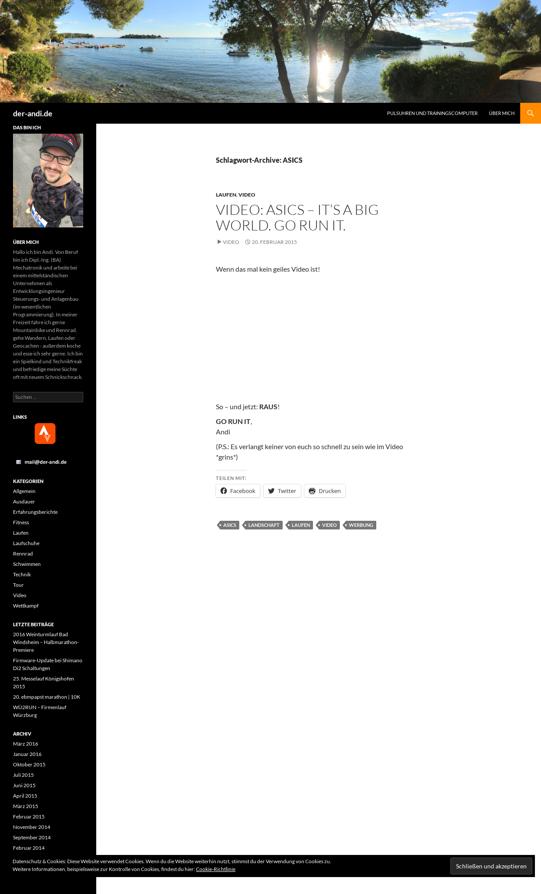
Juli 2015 (23, 775)
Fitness (21, 522)
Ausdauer (24, 501)
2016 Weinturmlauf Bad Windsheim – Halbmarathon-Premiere (46, 642)
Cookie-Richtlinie (215, 869)
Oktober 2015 (29, 764)
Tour (18, 585)
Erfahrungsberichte (35, 512)
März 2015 (25, 806)
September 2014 (32, 837)
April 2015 (25, 795)
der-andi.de (32, 113)
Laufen (226, 194)
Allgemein (24, 491)
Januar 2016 (27, 754)
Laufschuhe (26, 543)
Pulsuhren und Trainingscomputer (432, 113)
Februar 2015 (29, 816)
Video (246, 194)
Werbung (361, 525)
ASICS (229, 525)
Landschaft (264, 525)
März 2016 (25, 743)
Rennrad (23, 553)
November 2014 (31, 827)
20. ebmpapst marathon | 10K (46, 697)
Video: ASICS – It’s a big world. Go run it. (297, 217)
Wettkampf (26, 605)
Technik (22, 574)
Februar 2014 (29, 848)
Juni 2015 (24, 785)
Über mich (502, 113)
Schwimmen (27, 564)
